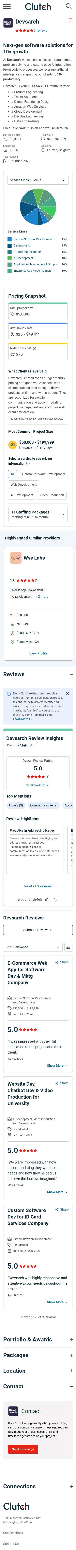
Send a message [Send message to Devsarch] (23, 1449)
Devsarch (27, 21)
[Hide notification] (67, 693)
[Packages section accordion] (38, 1355)
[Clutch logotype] (16, 1506)
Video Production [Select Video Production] (52, 495)
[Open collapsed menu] (7, 6)
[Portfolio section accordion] (38, 1339)
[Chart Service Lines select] (38, 180)
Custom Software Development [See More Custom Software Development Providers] (33, 239)
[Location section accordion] (38, 1371)
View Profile (38, 653)
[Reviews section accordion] (38, 674)
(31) (37, 580)
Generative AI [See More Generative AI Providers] (22, 245)
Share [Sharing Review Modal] (64, 962)
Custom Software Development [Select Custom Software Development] (43, 474)
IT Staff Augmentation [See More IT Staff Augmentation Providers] (28, 251)
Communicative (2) (44, 805)
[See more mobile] (58, 1065)
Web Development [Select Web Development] (24, 485)
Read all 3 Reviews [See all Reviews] (38, 886)
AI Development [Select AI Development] (22, 495)
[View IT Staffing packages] (38, 514)
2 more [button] (43, 596)
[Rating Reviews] (24, 30)
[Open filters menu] (68, 947)
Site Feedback (13, 1533)
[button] (32, 947)
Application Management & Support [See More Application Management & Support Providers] (36, 264)
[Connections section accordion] (38, 1486)
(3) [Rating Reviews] (47, 776)
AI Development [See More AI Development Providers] (23, 258)
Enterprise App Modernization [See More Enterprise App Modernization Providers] (32, 270)
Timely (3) (16, 805)
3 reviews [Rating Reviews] (40, 30)
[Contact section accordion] (38, 1386)
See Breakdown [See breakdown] (35, 785)
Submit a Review (35, 930)
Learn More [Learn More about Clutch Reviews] (20, 719)
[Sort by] (32, 947)
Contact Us (11, 1544)
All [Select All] (12, 474)
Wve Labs (34, 558)
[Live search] (69, 6)
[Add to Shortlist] (70, 20)
